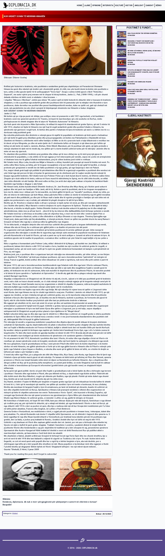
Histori (129, 5)
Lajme (87, 5)
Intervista (108, 5)
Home (79, 5)
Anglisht (139, 5)
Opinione (96, 5)
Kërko (159, 5)
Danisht (150, 5)
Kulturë (119, 5)
